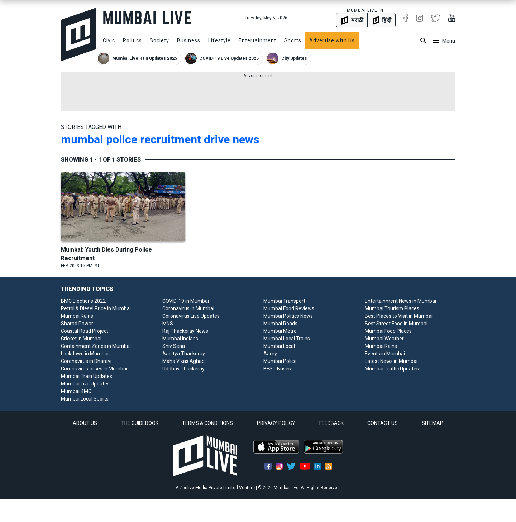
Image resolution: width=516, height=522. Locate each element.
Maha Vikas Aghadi (184, 361)
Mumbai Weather (384, 338)
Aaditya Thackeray (183, 353)
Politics (132, 40)
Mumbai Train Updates (86, 376)
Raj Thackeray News (185, 331)
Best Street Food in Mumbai (396, 323)
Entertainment (257, 40)
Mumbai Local (279, 346)
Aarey (270, 353)
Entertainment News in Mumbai (400, 301)
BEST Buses (277, 369)
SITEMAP (432, 423)
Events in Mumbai (385, 353)
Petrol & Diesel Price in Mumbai (96, 308)
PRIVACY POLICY (276, 423)
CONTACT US (382, 423)
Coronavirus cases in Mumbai (94, 369)
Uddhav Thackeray (183, 369)
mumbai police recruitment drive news (160, 139)
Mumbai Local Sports (85, 399)
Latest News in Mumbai (391, 361)
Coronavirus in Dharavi (86, 361)
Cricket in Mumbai (81, 338)
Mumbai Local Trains (286, 338)
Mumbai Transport (284, 301)
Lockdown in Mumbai (85, 353)
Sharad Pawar (77, 323)
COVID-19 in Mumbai (185, 301)
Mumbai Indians (180, 338)
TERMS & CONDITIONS (207, 423)
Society (159, 40)
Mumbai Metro (280, 331)
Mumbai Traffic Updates (392, 369)
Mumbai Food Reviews (288, 308)
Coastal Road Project (84, 331)
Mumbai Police (280, 361)
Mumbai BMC (76, 391)
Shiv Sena (173, 346)
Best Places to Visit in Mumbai (399, 316)
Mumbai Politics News (288, 316)
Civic (109, 40)
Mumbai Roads (280, 323)
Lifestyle (219, 40)
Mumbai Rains (77, 316)
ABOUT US (85, 423)
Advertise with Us (332, 40)
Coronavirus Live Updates (191, 316)
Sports (292, 40)
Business (188, 40)
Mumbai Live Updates (85, 384)
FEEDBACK (331, 423)
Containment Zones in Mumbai (96, 346)
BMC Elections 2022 (83, 301)
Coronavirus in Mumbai (188, 308)
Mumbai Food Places (388, 331)
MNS (167, 323)
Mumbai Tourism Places (392, 308)
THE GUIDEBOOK (139, 423)
